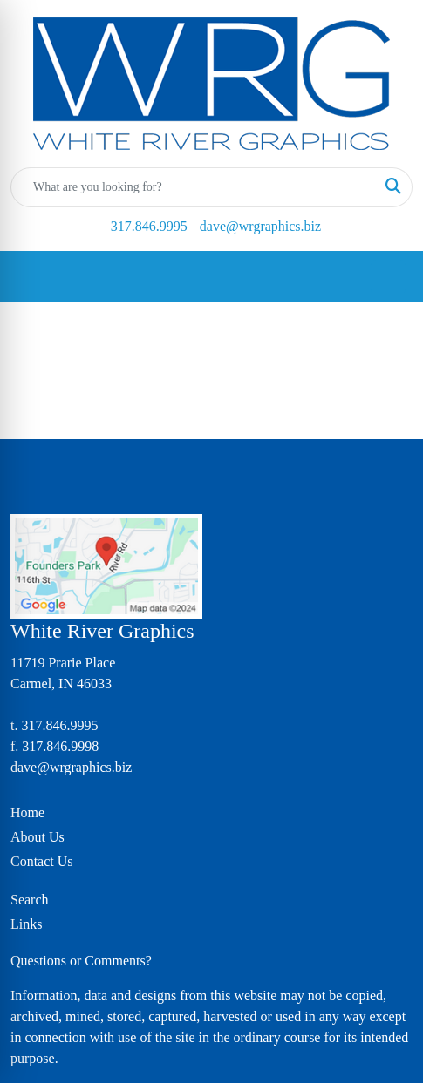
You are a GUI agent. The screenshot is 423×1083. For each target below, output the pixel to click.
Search (29, 899)
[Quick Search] (193, 187)
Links (26, 924)
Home (27, 812)
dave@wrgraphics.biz (260, 226)
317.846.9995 (149, 226)
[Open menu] (388, 277)
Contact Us (41, 861)
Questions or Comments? (81, 960)
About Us (37, 836)
